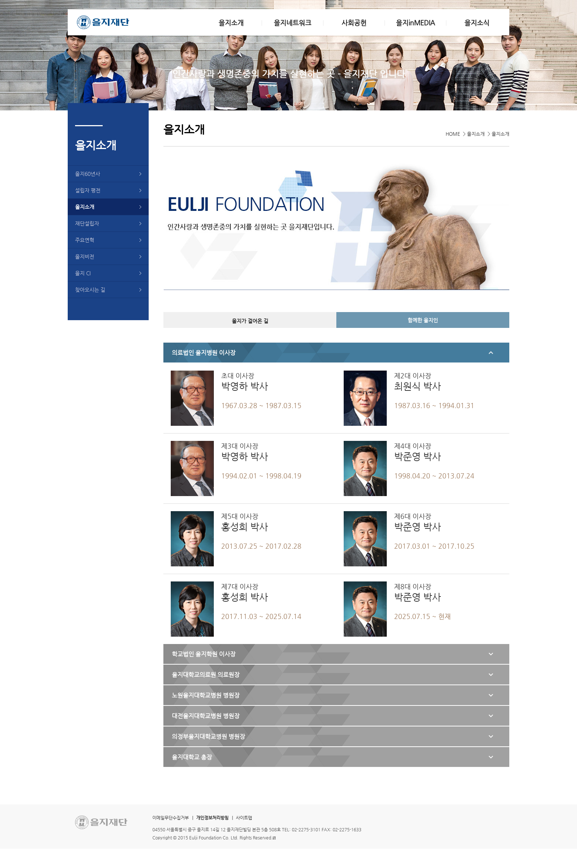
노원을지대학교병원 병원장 (206, 695)
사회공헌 (354, 22)
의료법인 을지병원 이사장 (204, 352)
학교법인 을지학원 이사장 (204, 654)
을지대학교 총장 (192, 757)
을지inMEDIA (415, 22)
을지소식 (476, 22)
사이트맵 (244, 817)
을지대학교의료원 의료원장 (206, 674)
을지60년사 (87, 174)
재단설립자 (87, 223)
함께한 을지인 (423, 320)
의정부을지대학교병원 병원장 (208, 736)
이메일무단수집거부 (170, 817)
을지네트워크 (292, 22)
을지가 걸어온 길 (250, 321)
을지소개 (231, 22)
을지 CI (83, 273)
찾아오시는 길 (90, 290)
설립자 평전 (87, 190)
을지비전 (84, 256)
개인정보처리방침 (212, 817)
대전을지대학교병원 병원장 (206, 715)
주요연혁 (84, 240)
